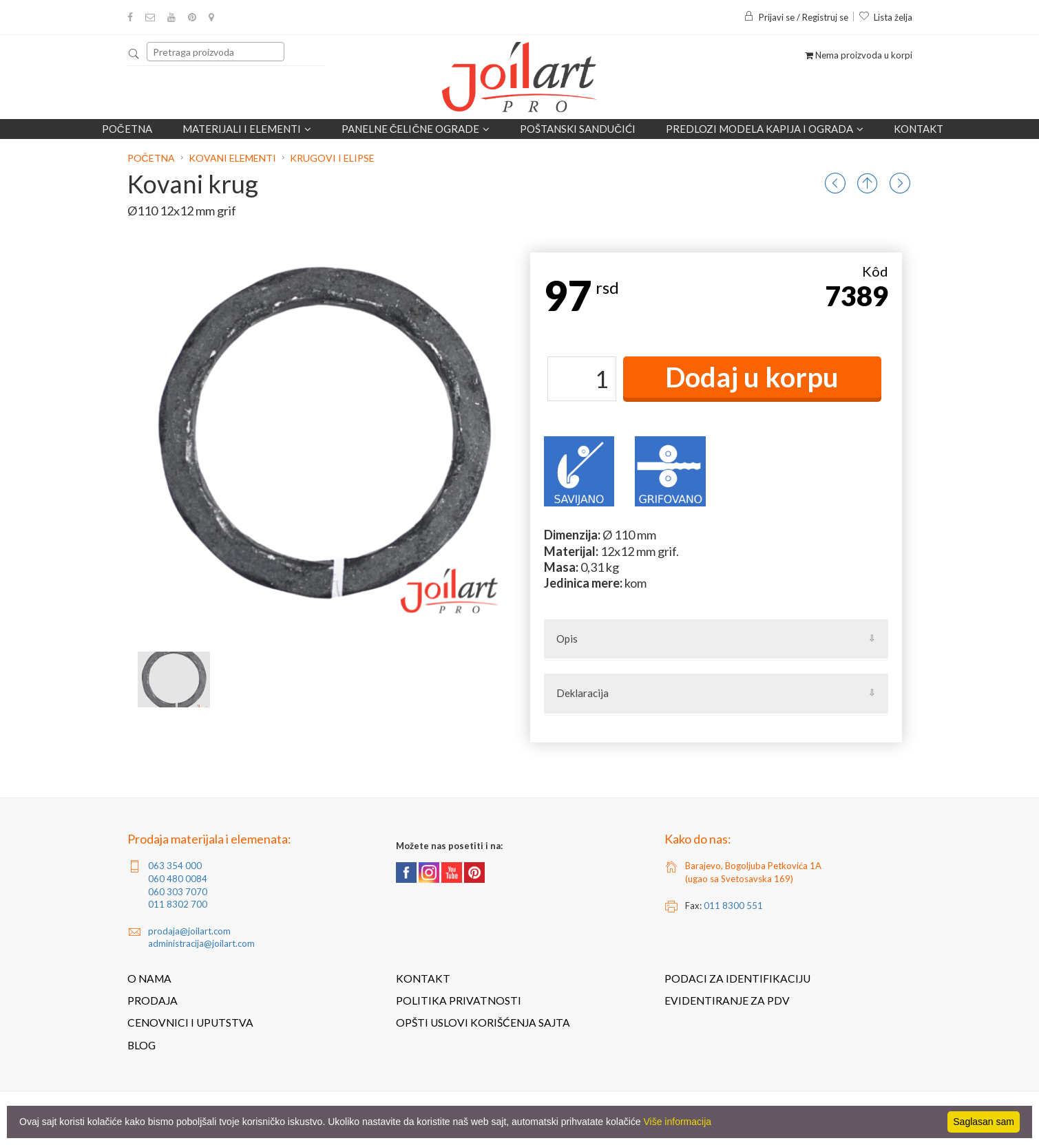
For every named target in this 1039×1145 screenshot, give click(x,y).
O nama (149, 978)
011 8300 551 (733, 905)
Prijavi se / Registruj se (796, 17)
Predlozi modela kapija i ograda (764, 128)
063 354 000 (175, 865)
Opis (567, 638)
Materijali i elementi (246, 128)
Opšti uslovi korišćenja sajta (483, 1022)
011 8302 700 (177, 904)
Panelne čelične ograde (416, 128)
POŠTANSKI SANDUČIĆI (578, 128)
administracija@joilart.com (201, 943)
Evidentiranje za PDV (727, 1000)
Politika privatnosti (458, 1000)
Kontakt (918, 128)
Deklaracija (582, 693)
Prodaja (152, 1000)
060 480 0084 (177, 878)
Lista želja (885, 17)
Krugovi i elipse (332, 158)
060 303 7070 (177, 891)
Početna (127, 128)
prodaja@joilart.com (189, 931)
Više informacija (678, 1121)
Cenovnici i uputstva (190, 1022)
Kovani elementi (232, 158)
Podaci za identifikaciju (737, 978)
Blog (141, 1045)
